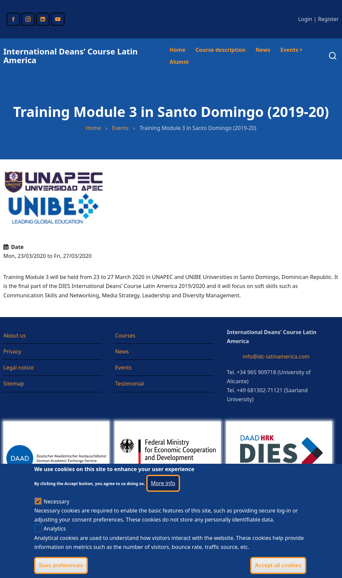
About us (14, 335)
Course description (220, 49)
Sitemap (13, 383)
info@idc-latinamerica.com (276, 356)
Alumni (179, 61)
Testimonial (129, 383)
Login (305, 19)
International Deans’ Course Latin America (70, 55)
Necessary (56, 511)
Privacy (12, 351)
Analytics (55, 538)
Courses (125, 335)
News (262, 49)
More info (163, 492)
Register (328, 19)
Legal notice (18, 367)
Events (291, 49)
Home (177, 49)
